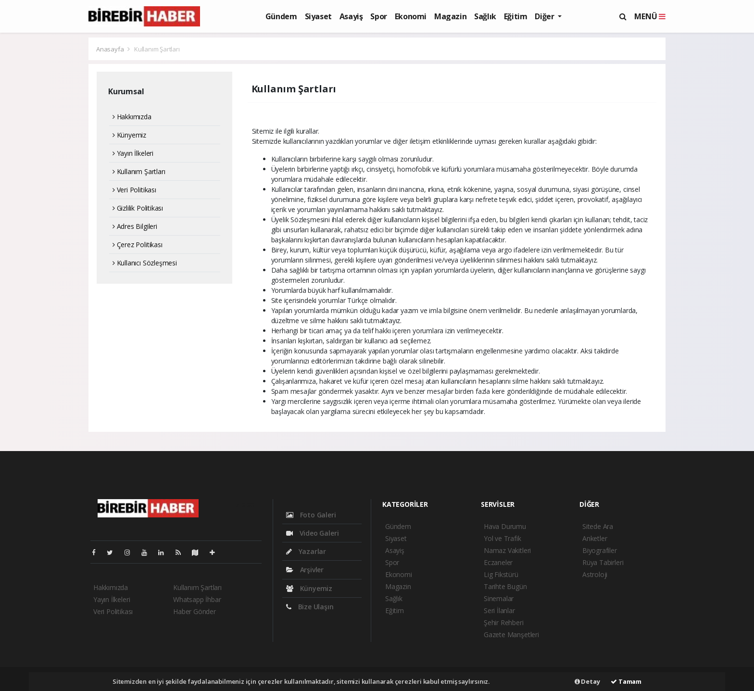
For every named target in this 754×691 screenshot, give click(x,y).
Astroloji (594, 574)
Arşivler (305, 569)
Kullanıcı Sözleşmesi (145, 262)
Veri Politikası (134, 189)
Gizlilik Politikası (138, 208)
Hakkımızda (132, 116)
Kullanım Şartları (157, 49)
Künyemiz (129, 134)
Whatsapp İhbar (197, 599)
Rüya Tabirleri (602, 562)
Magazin (450, 16)
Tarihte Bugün (505, 586)
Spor (378, 16)
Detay (587, 681)
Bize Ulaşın (310, 606)
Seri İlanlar (499, 610)
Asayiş (351, 16)
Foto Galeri (311, 514)
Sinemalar (499, 598)
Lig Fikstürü (501, 574)
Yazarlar (306, 551)
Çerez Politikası (138, 244)
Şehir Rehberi (504, 622)
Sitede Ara (597, 526)
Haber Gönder (194, 611)
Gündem (281, 16)
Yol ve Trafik (502, 538)
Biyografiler (599, 550)
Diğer (545, 16)
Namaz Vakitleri (507, 550)
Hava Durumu (505, 526)
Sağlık (485, 16)
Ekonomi (411, 16)
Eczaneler (498, 562)
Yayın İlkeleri (133, 153)
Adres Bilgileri (135, 226)
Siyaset (318, 16)
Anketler (594, 538)
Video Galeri (312, 533)
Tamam (626, 681)
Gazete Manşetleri (511, 634)
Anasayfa (110, 49)
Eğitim (516, 16)
